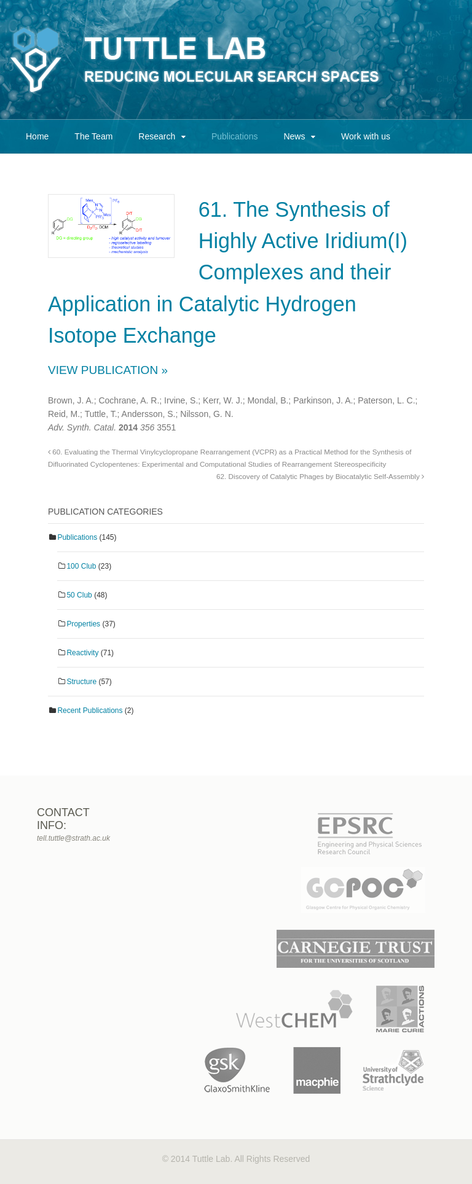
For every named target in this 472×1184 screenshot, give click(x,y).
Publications (234, 136)
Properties (83, 624)
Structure (81, 681)
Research (156, 136)
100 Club (81, 566)
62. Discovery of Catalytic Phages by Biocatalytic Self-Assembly (320, 476)
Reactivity (82, 652)
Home (37, 136)
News (294, 136)
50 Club (79, 595)
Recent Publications (89, 710)
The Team (93, 136)
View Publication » (108, 370)
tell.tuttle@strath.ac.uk (73, 838)
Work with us (365, 136)
